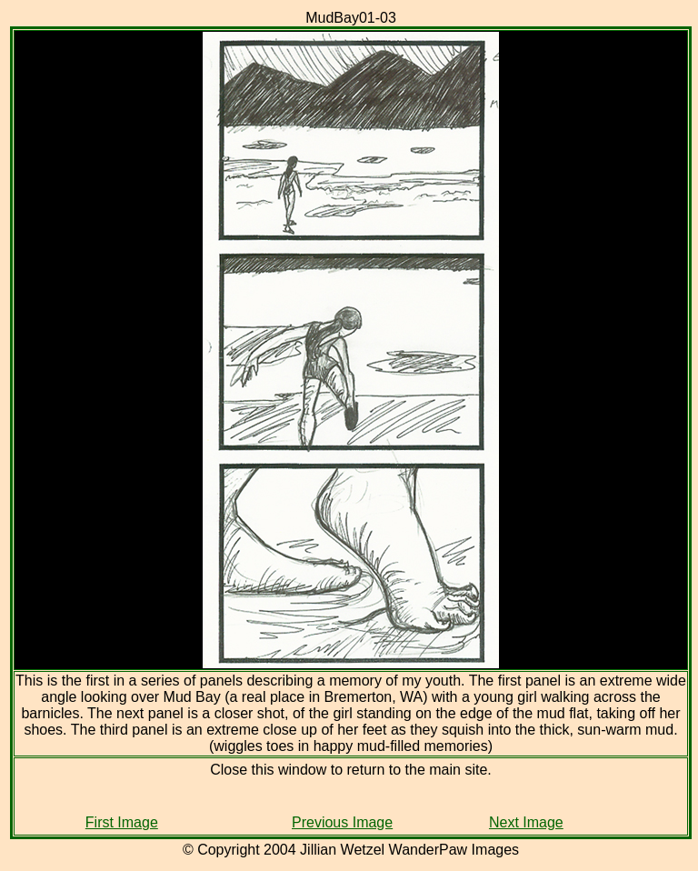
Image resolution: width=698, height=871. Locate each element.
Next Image (526, 822)
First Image (121, 822)
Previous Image (342, 822)
